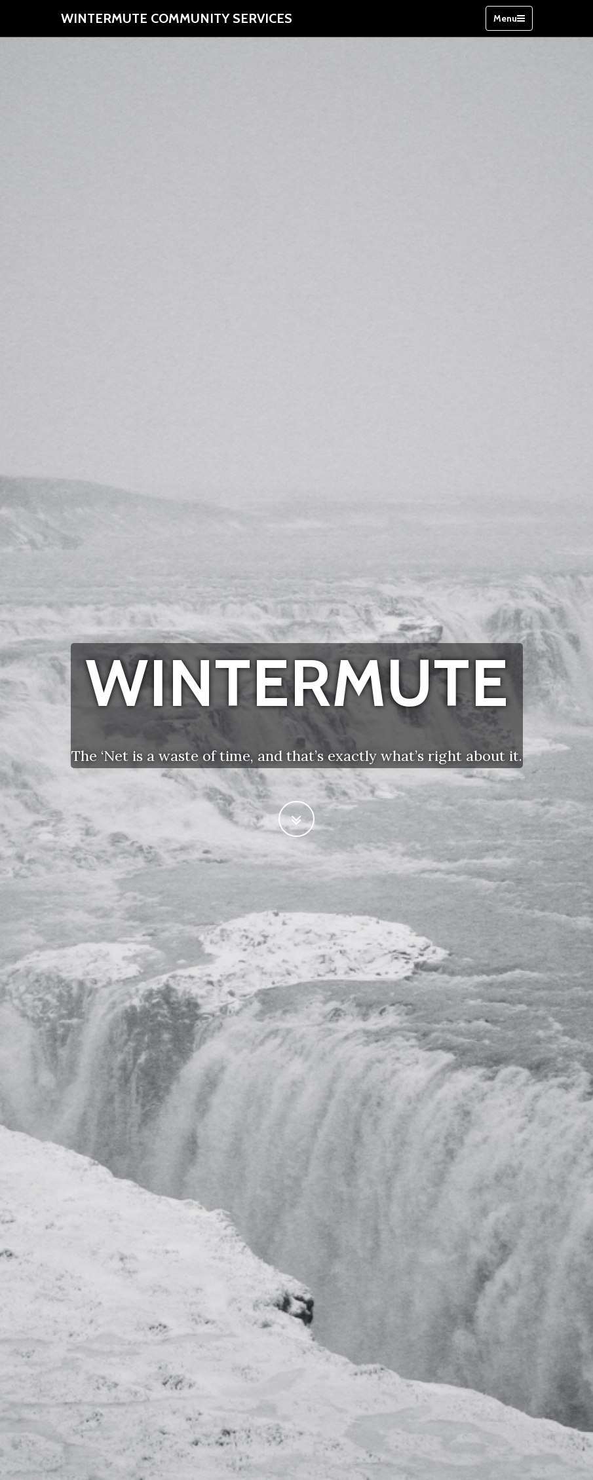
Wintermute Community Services (176, 18)
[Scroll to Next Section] (296, 819)
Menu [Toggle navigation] (509, 18)
